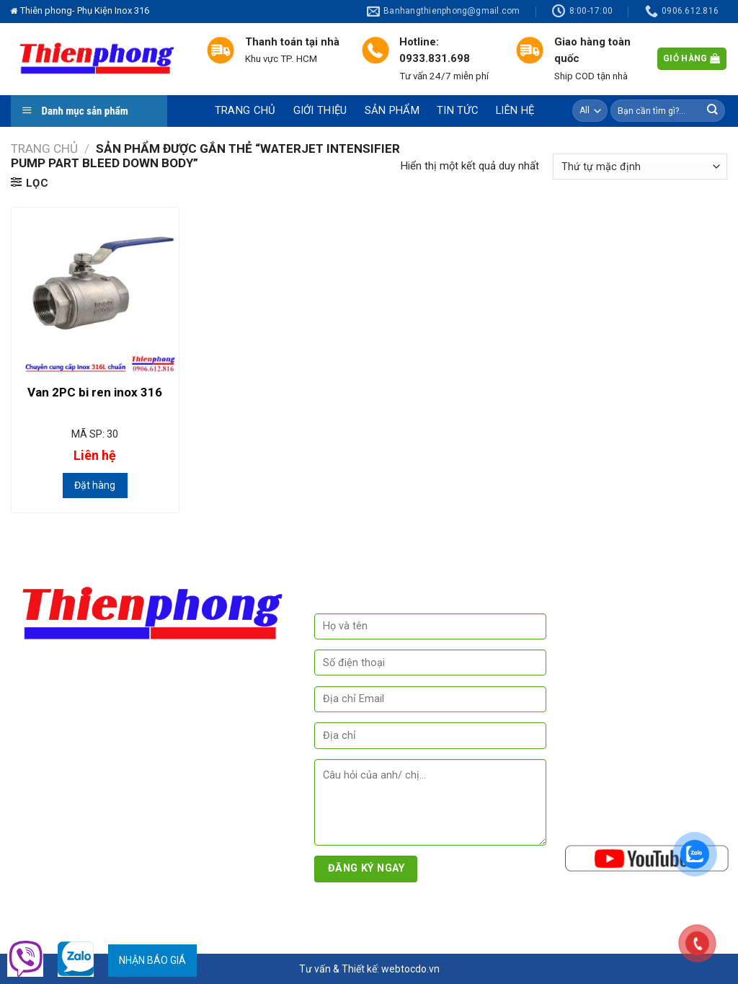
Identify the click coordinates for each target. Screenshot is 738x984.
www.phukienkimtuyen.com (84, 893)
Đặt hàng (94, 485)
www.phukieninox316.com (125, 841)
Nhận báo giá (152, 960)
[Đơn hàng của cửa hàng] (640, 166)
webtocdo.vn (410, 969)
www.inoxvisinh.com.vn (75, 875)
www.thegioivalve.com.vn (198, 875)
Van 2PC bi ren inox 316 (94, 392)
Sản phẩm (392, 110)
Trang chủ (245, 110)
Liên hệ (515, 110)
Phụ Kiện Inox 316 (108, 916)
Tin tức (458, 110)
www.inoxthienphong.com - (222, 858)
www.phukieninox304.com (85, 858)
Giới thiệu (320, 110)
